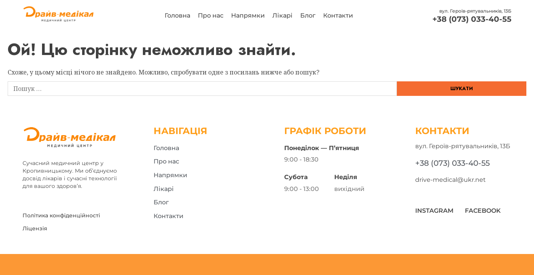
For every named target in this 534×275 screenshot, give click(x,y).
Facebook (483, 210)
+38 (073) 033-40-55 (471, 19)
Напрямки (248, 15)
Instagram (434, 210)
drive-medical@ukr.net (450, 179)
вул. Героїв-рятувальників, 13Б (475, 11)
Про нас (210, 15)
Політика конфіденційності (61, 215)
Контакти (338, 15)
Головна (177, 15)
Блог (308, 15)
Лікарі (282, 15)
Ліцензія (35, 228)
